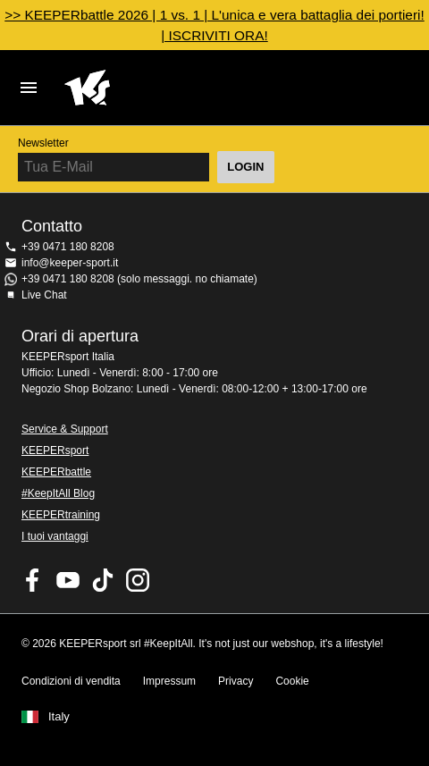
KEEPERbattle (56, 472)
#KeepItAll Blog (58, 493)
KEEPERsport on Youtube (68, 580)
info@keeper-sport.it (69, 263)
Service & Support (64, 429)
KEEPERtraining (60, 515)
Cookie (291, 681)
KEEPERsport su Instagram (137, 580)
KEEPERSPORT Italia (200, 87)
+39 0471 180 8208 (67, 246)
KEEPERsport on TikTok (102, 580)
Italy (59, 717)
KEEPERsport (54, 450)
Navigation (28, 87)
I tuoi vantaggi (54, 536)
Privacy (235, 681)
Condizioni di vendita (71, 681)
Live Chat (44, 295)
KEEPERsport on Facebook (33, 580)
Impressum (169, 681)
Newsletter (43, 143)
